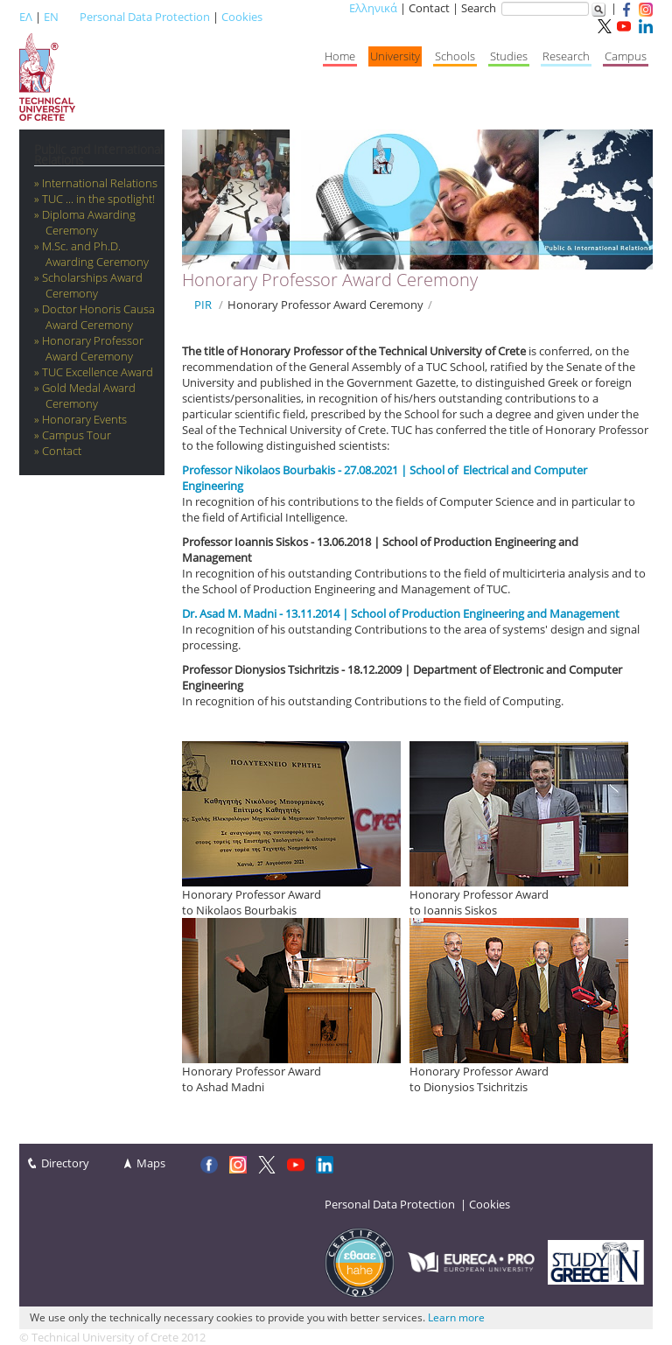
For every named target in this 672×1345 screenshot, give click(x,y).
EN (51, 17)
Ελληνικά (373, 8)
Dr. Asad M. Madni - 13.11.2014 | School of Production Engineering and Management (401, 613)
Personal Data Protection (145, 17)
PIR (203, 304)
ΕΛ (25, 17)
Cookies (241, 17)
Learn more (456, 1317)
